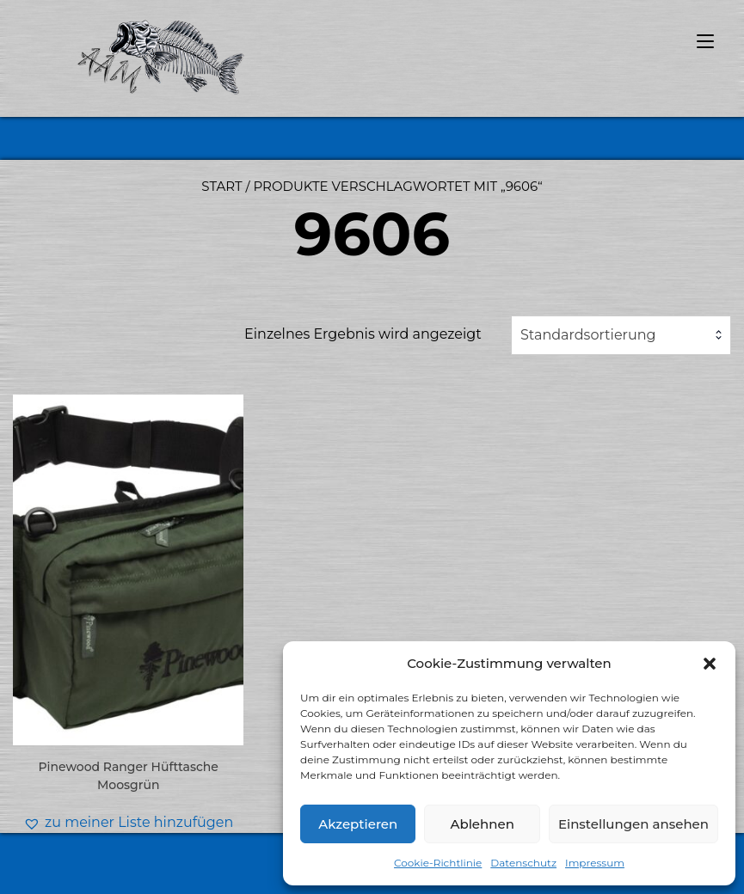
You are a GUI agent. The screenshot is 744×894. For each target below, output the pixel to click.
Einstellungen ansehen (633, 824)
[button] (709, 663)
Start (221, 186)
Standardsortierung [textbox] (588, 335)
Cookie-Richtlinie (438, 862)
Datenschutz (523, 862)
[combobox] (621, 335)
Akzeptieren (357, 824)
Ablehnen (481, 824)
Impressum (594, 862)
